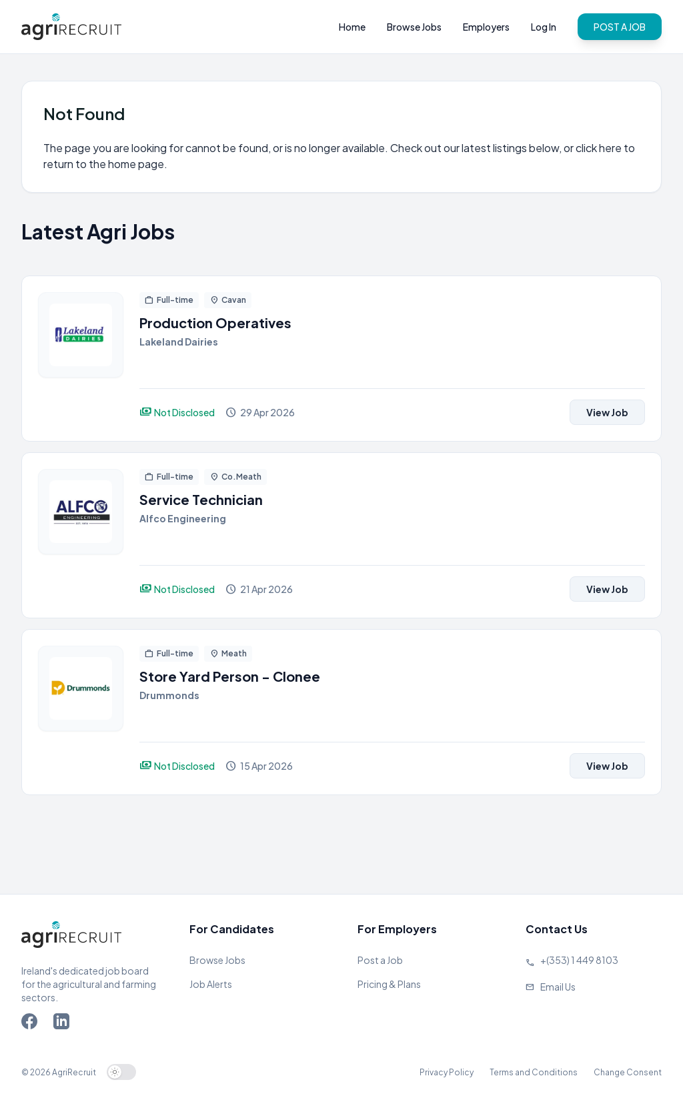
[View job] (80, 358)
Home (352, 27)
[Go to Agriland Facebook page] (32, 1024)
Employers (486, 27)
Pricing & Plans (389, 984)
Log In (543, 27)
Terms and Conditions (534, 1072)
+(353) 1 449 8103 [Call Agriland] (579, 960)
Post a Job (380, 960)
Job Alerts (210, 984)
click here (599, 148)
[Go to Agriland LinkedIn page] (64, 1024)
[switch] (121, 1072)
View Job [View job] (607, 412)
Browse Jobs (414, 27)
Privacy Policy (447, 1072)
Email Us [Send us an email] (558, 987)
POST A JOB (620, 27)
